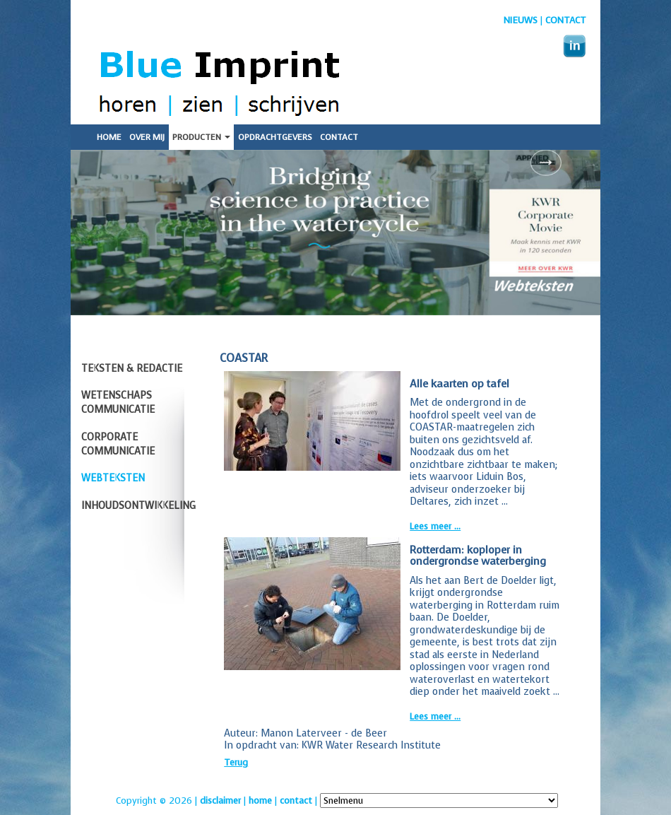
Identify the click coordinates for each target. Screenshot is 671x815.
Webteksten (113, 478)
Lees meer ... (435, 526)
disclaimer (220, 801)
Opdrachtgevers (275, 137)
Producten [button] (201, 137)
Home (109, 137)
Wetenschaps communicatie (118, 402)
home (260, 801)
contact (296, 801)
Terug (236, 762)
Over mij (147, 137)
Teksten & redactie (131, 368)
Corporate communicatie (118, 444)
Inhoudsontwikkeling (138, 505)
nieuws (521, 20)
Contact (565, 20)
